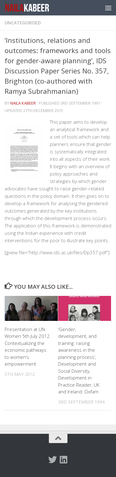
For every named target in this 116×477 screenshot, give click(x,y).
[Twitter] (52, 459)
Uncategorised (23, 23)
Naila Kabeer (23, 103)
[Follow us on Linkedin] (63, 459)
